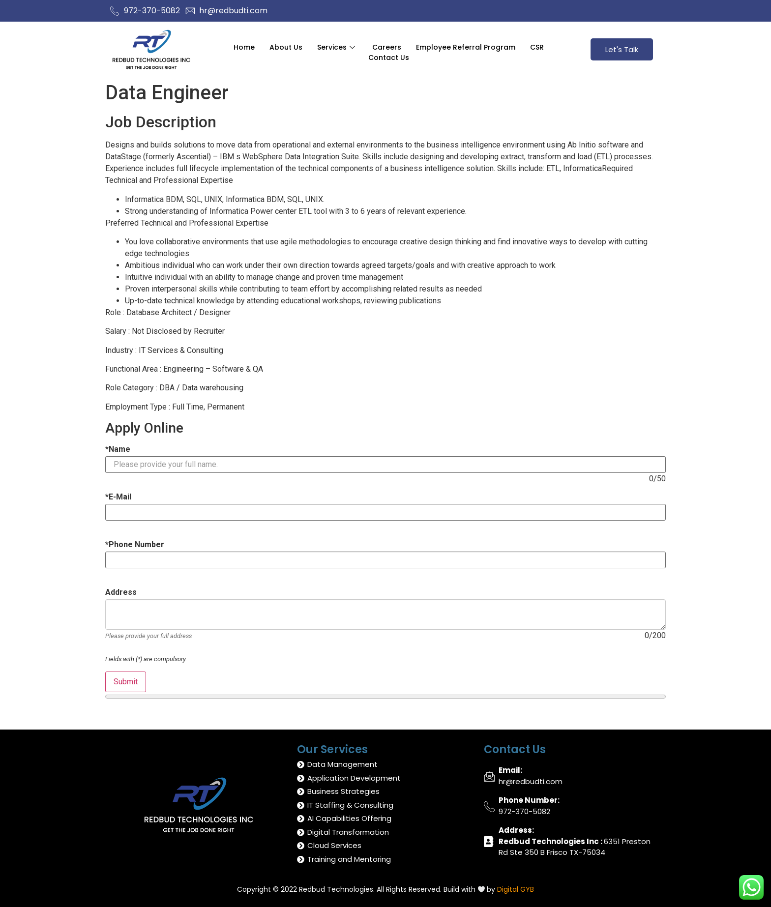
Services (337, 47)
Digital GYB (515, 889)
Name (117, 449)
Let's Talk (621, 49)
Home (244, 47)
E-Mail (118, 497)
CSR (537, 47)
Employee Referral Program (465, 47)
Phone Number (134, 545)
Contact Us (388, 57)
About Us (285, 47)
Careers (386, 47)
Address (121, 592)
